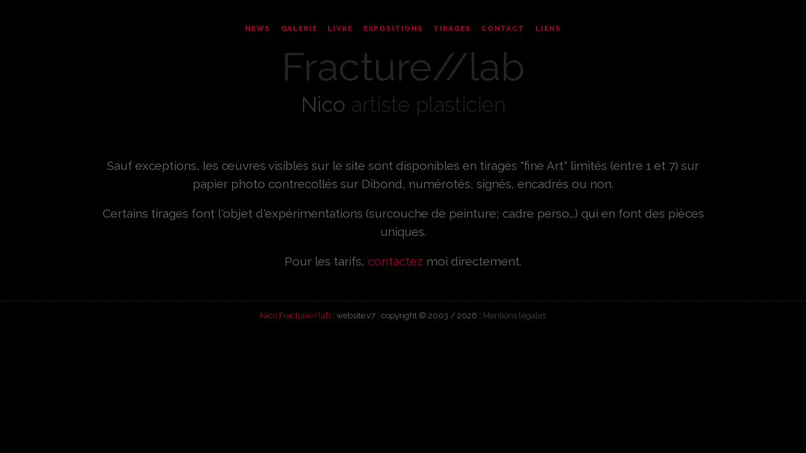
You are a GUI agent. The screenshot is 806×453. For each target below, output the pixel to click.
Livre (340, 28)
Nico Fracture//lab (295, 315)
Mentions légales (514, 315)
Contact (503, 28)
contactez (395, 261)
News (257, 28)
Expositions (393, 28)
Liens (548, 28)
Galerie (299, 28)
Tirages (452, 28)
